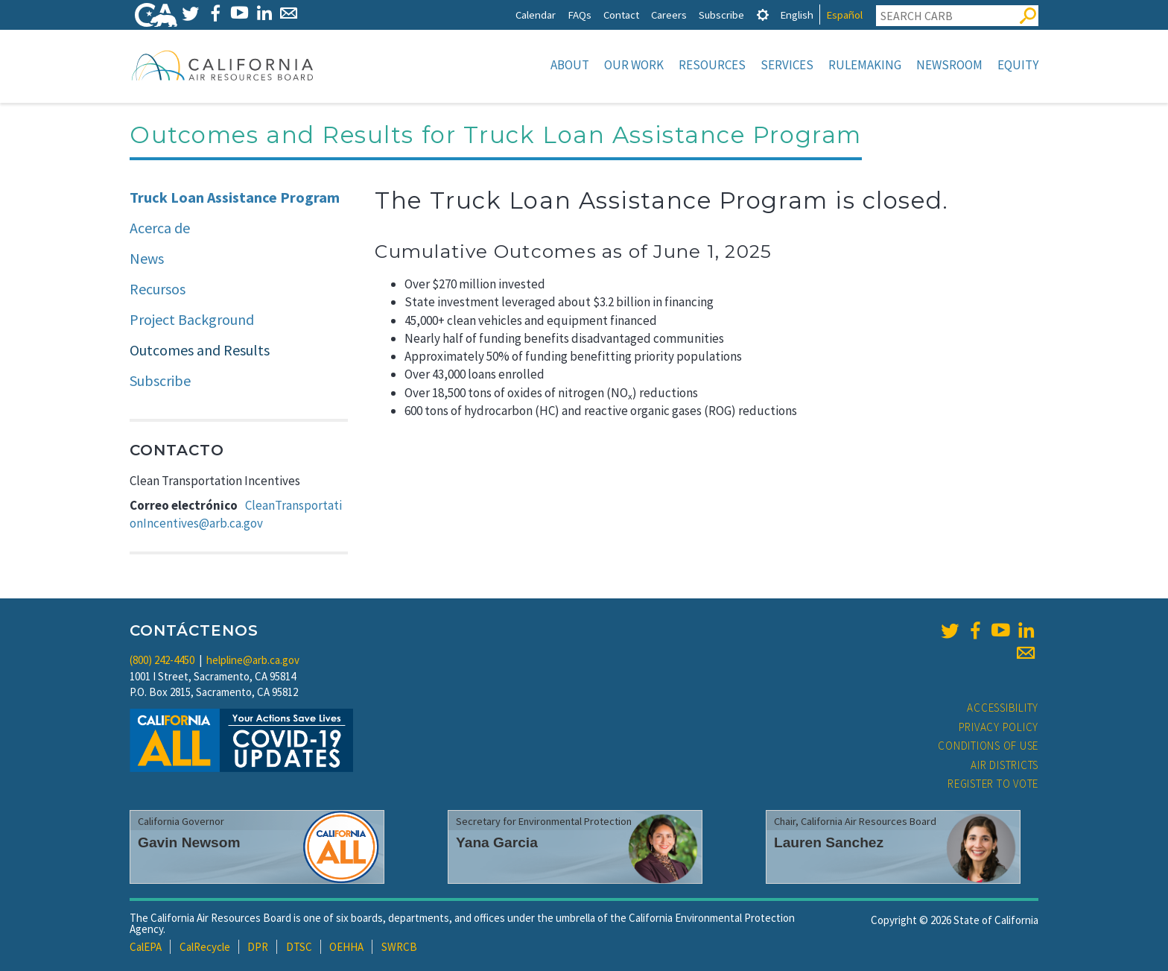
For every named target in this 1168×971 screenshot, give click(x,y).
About (569, 65)
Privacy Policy (999, 727)
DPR (257, 947)
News (147, 258)
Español (844, 14)
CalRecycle (205, 947)
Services (787, 65)
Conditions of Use (988, 745)
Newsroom (949, 65)
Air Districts (1004, 765)
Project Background (192, 319)
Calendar (535, 14)
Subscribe (721, 14)
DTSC (299, 947)
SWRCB (399, 947)
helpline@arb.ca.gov (252, 660)
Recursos (157, 288)
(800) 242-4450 (162, 660)
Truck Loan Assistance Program (235, 197)
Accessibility (1002, 707)
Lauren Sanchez (828, 842)
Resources (712, 65)
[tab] (762, 14)
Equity (1017, 65)
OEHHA (346, 947)
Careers (669, 14)
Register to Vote (993, 784)
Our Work (634, 65)
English (796, 14)
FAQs (579, 14)
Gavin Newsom (189, 842)
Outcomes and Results (200, 350)
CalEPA (146, 947)
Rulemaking (864, 65)
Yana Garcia (497, 842)
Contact (621, 14)
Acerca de (160, 227)
